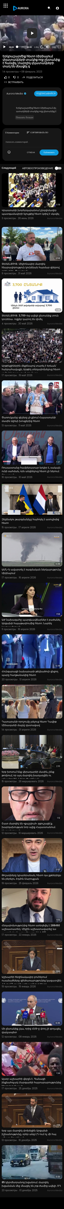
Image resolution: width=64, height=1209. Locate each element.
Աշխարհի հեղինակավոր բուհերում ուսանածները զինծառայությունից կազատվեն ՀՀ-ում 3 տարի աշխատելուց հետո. (31, 980)
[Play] (4, 47)
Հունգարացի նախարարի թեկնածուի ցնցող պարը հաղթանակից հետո (30, 673)
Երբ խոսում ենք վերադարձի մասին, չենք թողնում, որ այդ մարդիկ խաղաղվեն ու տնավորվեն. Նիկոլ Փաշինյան (28, 775)
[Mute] (47, 47)
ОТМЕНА (31, 152)
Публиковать (49, 152)
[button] (57, 8)
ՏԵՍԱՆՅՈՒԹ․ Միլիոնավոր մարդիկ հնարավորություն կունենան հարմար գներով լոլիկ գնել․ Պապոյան (31, 267)
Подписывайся (45, 93)
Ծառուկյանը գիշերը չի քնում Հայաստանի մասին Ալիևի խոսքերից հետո (29, 419)
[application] (32, 33)
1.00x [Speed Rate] (36, 47)
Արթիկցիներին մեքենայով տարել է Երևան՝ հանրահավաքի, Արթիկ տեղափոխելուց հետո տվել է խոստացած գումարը (31, 369)
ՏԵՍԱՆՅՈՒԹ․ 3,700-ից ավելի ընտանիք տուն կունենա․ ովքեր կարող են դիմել (30, 317)
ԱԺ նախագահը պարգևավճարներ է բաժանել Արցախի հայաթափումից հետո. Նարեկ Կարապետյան (31, 623)
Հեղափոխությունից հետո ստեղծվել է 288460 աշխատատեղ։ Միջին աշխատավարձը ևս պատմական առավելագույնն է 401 (31, 929)
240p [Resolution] (54, 47)
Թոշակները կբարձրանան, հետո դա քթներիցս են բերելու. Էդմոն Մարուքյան (31, 877)
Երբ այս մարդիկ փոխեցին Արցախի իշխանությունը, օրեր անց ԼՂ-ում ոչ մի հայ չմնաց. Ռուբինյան (29, 1134)
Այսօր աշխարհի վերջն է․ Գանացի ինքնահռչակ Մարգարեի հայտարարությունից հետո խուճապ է (31, 1082)
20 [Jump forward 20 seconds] (42, 47)
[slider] (20, 46)
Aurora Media (16, 93)
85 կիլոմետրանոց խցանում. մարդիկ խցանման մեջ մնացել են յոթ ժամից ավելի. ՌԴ (31, 1184)
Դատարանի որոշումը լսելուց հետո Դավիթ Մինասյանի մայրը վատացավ (29, 723)
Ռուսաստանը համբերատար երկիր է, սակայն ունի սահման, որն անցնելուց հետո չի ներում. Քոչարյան (31, 471)
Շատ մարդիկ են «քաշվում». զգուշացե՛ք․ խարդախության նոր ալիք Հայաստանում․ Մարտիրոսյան (29, 827)
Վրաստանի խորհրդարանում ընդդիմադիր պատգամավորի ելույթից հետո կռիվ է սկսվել (30, 212)
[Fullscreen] (59, 47)
